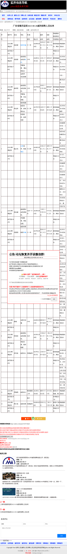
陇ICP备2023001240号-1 (42, 551)
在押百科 (3, 543)
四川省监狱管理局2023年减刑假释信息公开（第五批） (33, 457)
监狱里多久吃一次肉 (22, 473)
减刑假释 (38, 19)
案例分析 (45, 19)
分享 (39, 418)
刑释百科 (38, 543)
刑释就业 (45, 543)
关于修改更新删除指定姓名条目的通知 (21, 282)
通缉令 (60, 19)
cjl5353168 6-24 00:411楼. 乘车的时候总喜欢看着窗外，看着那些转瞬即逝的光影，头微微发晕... (29, 497)
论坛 (3, 19)
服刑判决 (24, 543)
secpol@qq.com (24, 438)
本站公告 (57, 15)
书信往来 (52, 19)
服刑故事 (31, 543)
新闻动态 (10, 19)
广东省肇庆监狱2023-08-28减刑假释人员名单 (28, 22)
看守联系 (17, 19)
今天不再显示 (46, 299)
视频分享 (43, 15)
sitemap (34, 553)
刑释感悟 (52, 543)
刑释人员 (23, 15)
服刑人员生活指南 (26, 479)
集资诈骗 (23, 45)
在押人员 (10, 15)
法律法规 (30, 15)
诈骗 (24, 232)
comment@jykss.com (14, 438)
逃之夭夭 (7, 30)
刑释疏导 (60, 543)
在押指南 (10, 543)
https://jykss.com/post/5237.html (19, 424)
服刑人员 (17, 15)
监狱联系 (24, 19)
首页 (3, 15)
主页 (1, 22)
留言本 (50, 15)
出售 (22, 146)
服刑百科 (17, 543)
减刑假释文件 (8, 22)
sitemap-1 (39, 553)
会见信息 (31, 19)
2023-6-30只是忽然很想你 (24, 489)
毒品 (22, 151)
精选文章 (37, 15)
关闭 (54, 299)
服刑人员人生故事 (26, 495)
